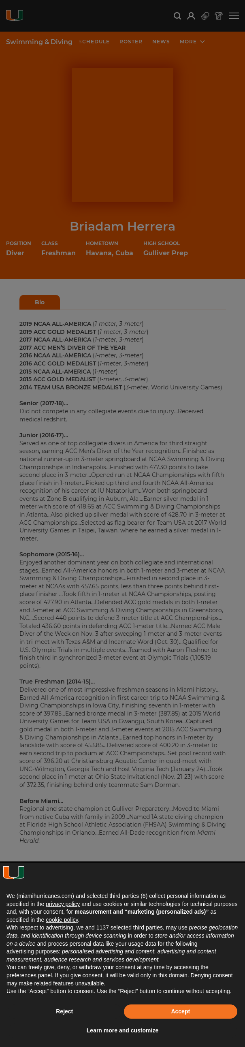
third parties (148, 927)
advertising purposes (32, 951)
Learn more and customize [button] (122, 1030)
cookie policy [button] (62, 920)
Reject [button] (64, 1011)
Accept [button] (180, 1011)
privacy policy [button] (63, 904)
